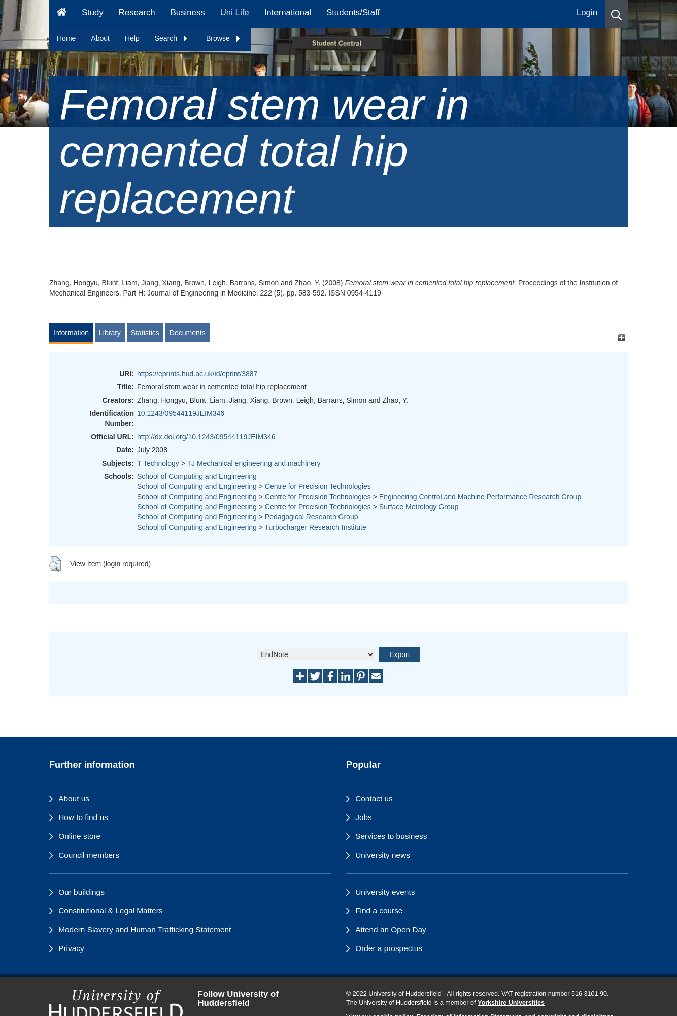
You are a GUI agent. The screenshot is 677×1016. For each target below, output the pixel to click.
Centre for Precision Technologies (318, 486)
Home (66, 38)
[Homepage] (61, 14)
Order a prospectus (388, 948)
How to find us (83, 817)
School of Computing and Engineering (197, 476)
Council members (88, 854)
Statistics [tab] (145, 333)
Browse (223, 38)
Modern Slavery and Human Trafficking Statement (144, 929)
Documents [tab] (188, 333)
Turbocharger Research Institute (315, 527)
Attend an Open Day (390, 929)
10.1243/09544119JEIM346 (180, 413)
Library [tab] (110, 333)
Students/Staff (353, 12)
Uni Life (234, 12)
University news (382, 854)
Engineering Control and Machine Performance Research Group (480, 497)
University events (385, 892)
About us (73, 798)
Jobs (363, 817)
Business (188, 12)
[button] (616, 14)
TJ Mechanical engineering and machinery (253, 463)
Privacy (71, 948)
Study (93, 12)
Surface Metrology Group (418, 507)
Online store (79, 836)
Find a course (378, 910)
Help (132, 38)
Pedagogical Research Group (311, 517)
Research (137, 12)
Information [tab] (71, 333)
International (287, 12)
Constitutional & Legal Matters (110, 910)
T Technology (158, 463)
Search (171, 38)
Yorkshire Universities (511, 1002)
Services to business (391, 836)
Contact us (374, 798)
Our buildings (81, 892)
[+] (621, 337)
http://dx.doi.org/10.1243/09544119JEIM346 (206, 437)
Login (587, 12)
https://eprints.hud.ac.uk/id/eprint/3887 (197, 374)
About (100, 38)
